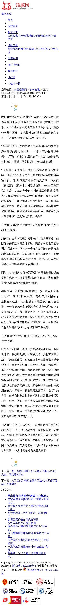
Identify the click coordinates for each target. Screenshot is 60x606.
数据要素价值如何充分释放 (23, 519)
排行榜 (11, 77)
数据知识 (13, 58)
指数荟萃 (13, 26)
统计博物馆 (14, 64)
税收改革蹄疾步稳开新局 (22, 523)
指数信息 (13, 45)
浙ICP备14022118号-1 (24, 565)
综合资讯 (24, 35)
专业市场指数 (16, 48)
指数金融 (29, 48)
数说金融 (45, 35)
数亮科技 (13, 71)
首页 (10, 19)
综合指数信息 (43, 48)
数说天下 (13, 32)
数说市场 (34, 35)
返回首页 (6, 13)
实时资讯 (13, 35)
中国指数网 (20, 89)
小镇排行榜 (14, 83)
